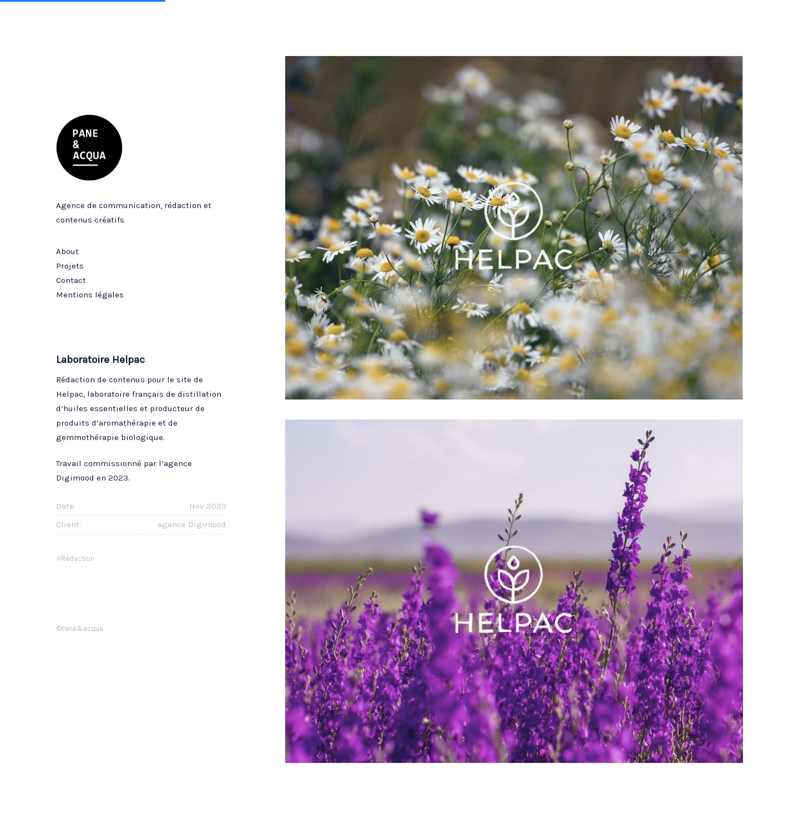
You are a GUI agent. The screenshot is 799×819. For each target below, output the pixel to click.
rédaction (77, 558)
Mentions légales (90, 295)
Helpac (69, 394)
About (67, 251)
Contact (71, 280)
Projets (70, 266)
